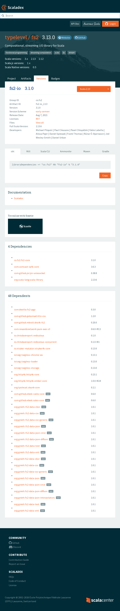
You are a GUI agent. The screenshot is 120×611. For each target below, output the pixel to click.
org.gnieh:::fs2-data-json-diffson (31, 439)
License (13, 585)
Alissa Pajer (42, 133)
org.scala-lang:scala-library (28, 279)
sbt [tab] (12, 151)
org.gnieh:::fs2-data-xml (26, 452)
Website (64, 37)
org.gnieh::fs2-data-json (26, 478)
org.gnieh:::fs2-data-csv (26, 413)
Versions (41, 78)
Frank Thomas (75, 133)
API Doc (75, 23)
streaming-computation (41, 52)
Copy (105, 175)
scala (57, 52)
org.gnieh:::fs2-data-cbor (27, 406)
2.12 (41, 59)
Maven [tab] (86, 151)
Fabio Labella (96, 130)
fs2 (34, 37)
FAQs (11, 576)
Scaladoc (18, 198)
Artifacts (26, 78)
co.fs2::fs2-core (22, 260)
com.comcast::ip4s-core (26, 266)
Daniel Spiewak (58, 133)
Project (11, 78)
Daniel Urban (59, 137)
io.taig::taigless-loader (26, 361)
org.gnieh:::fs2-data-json (27, 426)
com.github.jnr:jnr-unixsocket (29, 273)
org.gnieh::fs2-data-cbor (27, 458)
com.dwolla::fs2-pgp (24, 309)
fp (64, 52)
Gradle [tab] (105, 151)
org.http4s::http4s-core (26, 374)
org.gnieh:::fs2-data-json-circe (30, 432)
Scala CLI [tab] (45, 151)
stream (72, 52)
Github (14, 542)
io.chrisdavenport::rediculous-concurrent (35, 341)
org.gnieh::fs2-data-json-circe (29, 484)
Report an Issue (17, 563)
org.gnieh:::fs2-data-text (27, 445)
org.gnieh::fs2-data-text (26, 504)
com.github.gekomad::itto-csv (30, 316)
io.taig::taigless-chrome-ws (28, 354)
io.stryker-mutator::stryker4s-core (32, 348)
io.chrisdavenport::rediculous (29, 335)
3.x (26, 59)
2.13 (33, 59)
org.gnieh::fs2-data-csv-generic (30, 471)
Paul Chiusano (61, 130)
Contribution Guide (19, 559)
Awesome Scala (91, 24)
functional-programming (16, 52)
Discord (15, 546)
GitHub (80, 37)
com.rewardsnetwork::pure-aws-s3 (32, 329)
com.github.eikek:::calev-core (29, 393)
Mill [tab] (28, 151)
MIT (38, 118)
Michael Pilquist (44, 130)
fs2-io (15, 88)
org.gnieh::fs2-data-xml (26, 510)
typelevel (16, 37)
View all (40, 122)
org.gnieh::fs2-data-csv (26, 465)
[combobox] (94, 89)
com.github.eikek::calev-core (29, 400)
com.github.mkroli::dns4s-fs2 (29, 322)
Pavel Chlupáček (79, 130)
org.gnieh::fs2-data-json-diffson (30, 491)
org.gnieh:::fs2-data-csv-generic (30, 419)
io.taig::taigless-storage (26, 367)
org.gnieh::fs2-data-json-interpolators (34, 497)
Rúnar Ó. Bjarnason (94, 133)
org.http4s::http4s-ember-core (30, 380)
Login (110, 23)
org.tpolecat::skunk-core (27, 387)
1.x (28, 63)
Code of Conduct (17, 580)
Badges (55, 78)
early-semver (43, 111)
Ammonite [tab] (65, 151)
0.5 (34, 67)
